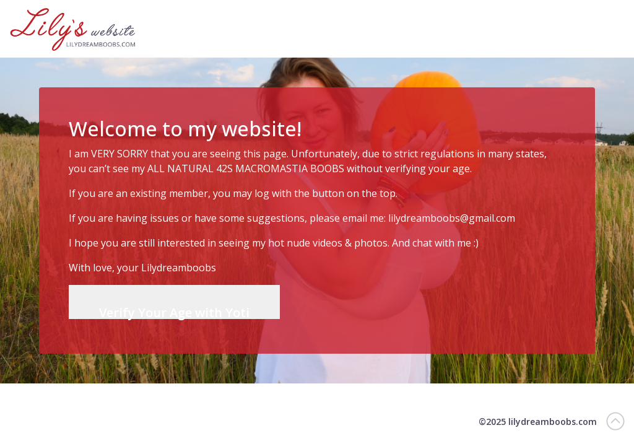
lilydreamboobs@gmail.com (451, 218)
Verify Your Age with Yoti (174, 311)
